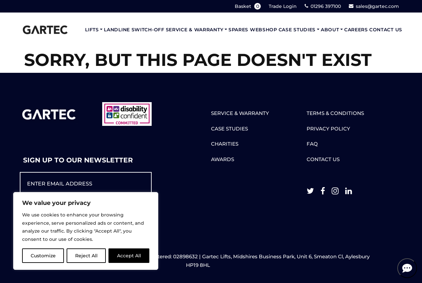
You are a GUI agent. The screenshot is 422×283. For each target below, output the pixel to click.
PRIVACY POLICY (328, 129)
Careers (356, 30)
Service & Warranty (195, 30)
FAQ (312, 144)
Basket (248, 6)
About (330, 30)
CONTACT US (323, 159)
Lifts (92, 30)
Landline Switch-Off (134, 30)
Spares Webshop (252, 30)
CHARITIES (224, 144)
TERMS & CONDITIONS (335, 113)
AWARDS (222, 159)
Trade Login (283, 6)
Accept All (129, 256)
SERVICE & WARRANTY (240, 113)
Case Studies (297, 30)
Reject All (86, 256)
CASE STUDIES (229, 129)
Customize (43, 256)
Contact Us (385, 30)
